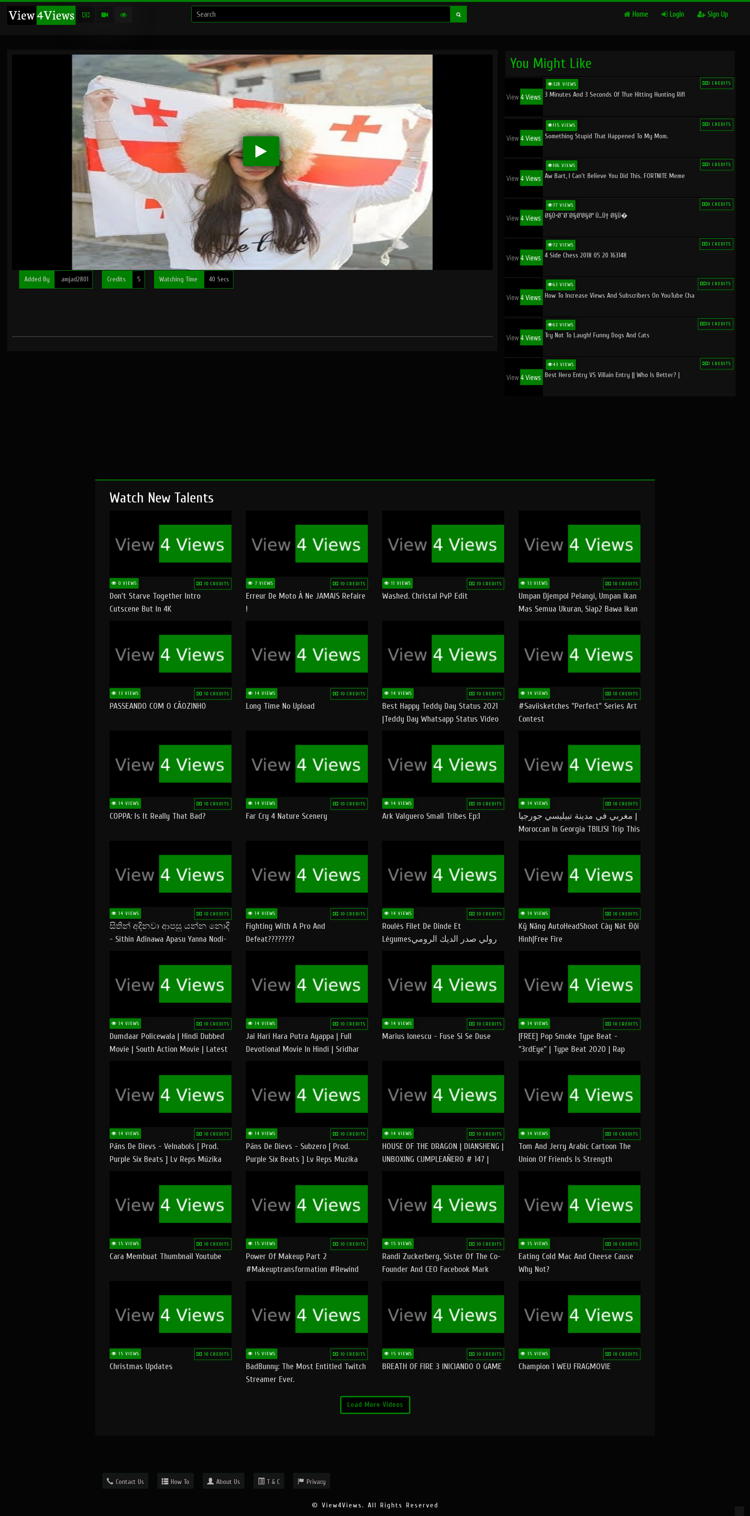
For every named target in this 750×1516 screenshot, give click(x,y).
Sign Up (712, 15)
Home (636, 15)
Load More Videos (375, 1405)
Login (673, 15)
